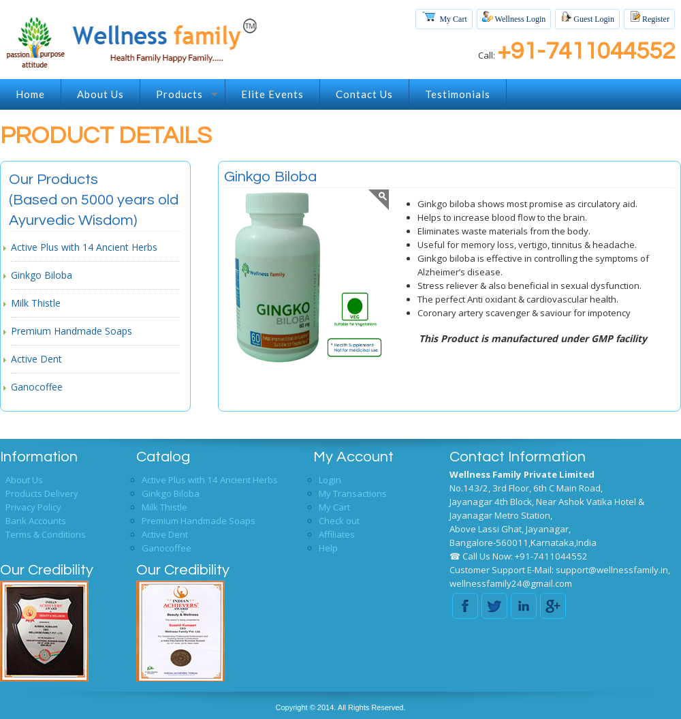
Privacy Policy (33, 507)
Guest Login (587, 17)
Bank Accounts (35, 521)
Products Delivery (41, 493)
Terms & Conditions (45, 534)
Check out (339, 521)
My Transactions (353, 493)
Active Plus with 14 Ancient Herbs (84, 247)
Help (328, 548)
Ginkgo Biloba (41, 275)
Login (330, 480)
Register (649, 17)
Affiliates (337, 534)
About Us (24, 480)
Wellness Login (513, 17)
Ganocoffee (37, 386)
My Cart (443, 16)
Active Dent (36, 358)
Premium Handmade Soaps (71, 330)
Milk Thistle (36, 302)
